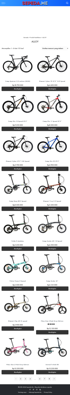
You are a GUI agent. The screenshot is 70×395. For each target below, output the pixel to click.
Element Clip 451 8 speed (17, 321)
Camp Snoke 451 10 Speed (52, 241)
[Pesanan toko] (54, 48)
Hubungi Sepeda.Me (35, 392)
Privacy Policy (48, 392)
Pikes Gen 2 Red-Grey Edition (52, 321)
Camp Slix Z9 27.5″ (52, 161)
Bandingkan (18, 89)
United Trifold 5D (52, 364)
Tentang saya (22, 392)
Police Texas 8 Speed (18, 281)
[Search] (67, 3)
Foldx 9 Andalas (18, 241)
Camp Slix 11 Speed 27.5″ (52, 121)
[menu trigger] (4, 3)
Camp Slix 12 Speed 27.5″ (17, 121)
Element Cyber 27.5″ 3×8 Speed (18, 161)
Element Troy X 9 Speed (52, 201)
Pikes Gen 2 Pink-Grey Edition (18, 364)
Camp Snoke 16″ (52, 281)
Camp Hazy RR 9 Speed (17, 201)
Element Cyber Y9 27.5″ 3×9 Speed (52, 81)
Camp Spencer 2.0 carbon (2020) (17, 81)
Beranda (26, 37)
